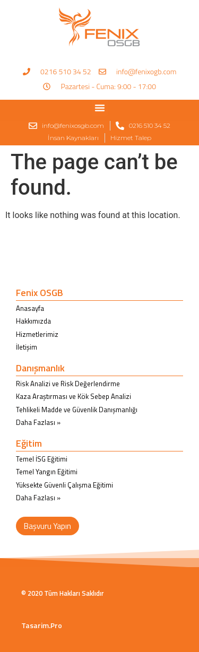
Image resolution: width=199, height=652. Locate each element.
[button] (100, 108)
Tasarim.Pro (41, 625)
